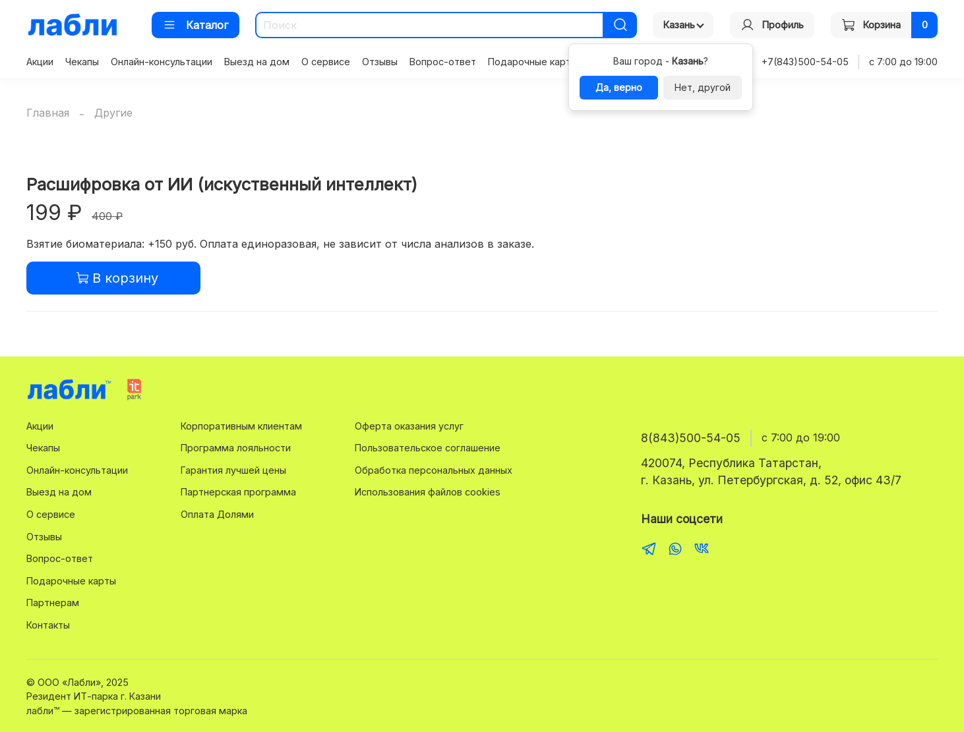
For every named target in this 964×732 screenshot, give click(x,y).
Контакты (48, 625)
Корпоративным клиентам (241, 426)
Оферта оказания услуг (409, 426)
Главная (47, 112)
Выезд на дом (256, 61)
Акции (39, 61)
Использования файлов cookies (427, 491)
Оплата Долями (217, 514)
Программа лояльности (236, 447)
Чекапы (82, 61)
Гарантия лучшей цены (233, 470)
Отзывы (380, 61)
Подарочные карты (533, 61)
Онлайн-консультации (161, 61)
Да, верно (618, 87)
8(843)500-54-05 (690, 438)
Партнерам (52, 602)
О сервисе (325, 61)
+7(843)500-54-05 (805, 61)
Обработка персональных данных (433, 470)
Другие (113, 112)
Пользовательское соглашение (427, 447)
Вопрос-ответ (442, 61)
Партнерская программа (238, 491)
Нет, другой (703, 87)
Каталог (195, 25)
